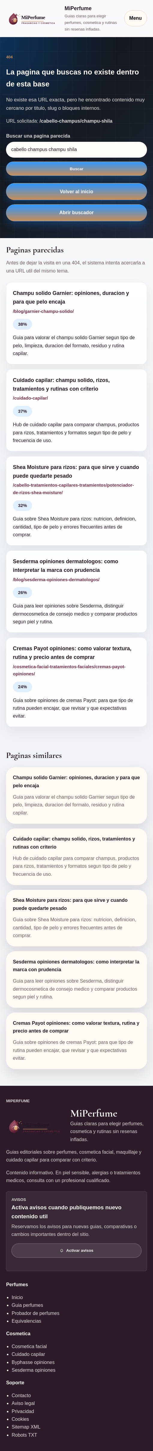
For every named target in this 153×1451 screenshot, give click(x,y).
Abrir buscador (76, 212)
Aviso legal (23, 1403)
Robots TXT (24, 1435)
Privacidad (23, 1411)
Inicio (17, 1297)
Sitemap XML (26, 1426)
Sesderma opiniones (34, 1370)
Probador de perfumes (35, 1313)
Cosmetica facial (29, 1346)
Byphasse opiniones (33, 1362)
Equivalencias (26, 1321)
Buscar (76, 169)
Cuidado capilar (28, 1354)
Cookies (20, 1419)
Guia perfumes (27, 1305)
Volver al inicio (76, 191)
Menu (135, 18)
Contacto (21, 1395)
